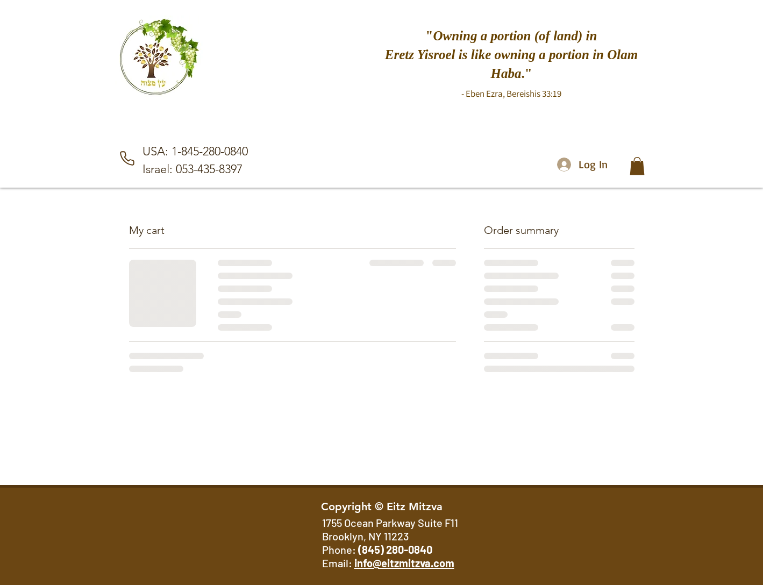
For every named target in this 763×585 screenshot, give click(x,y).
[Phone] (127, 158)
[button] (637, 166)
